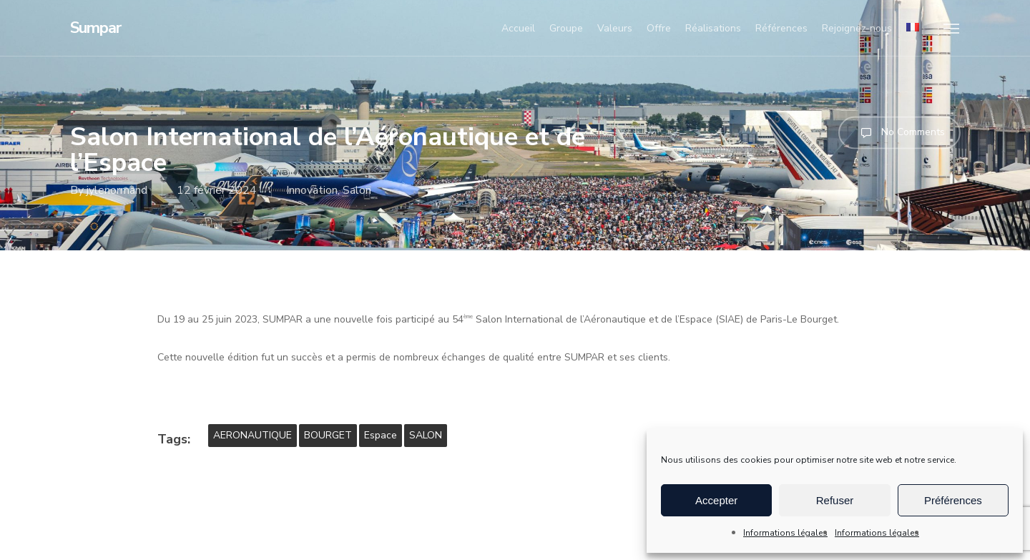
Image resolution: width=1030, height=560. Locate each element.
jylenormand (117, 190)
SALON (425, 435)
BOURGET (328, 435)
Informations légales (785, 533)
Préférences (953, 500)
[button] (952, 28)
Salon (357, 190)
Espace (380, 435)
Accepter (716, 500)
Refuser (835, 500)
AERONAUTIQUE (252, 435)
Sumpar (95, 28)
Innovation (312, 190)
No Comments (899, 132)
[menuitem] (912, 28)
